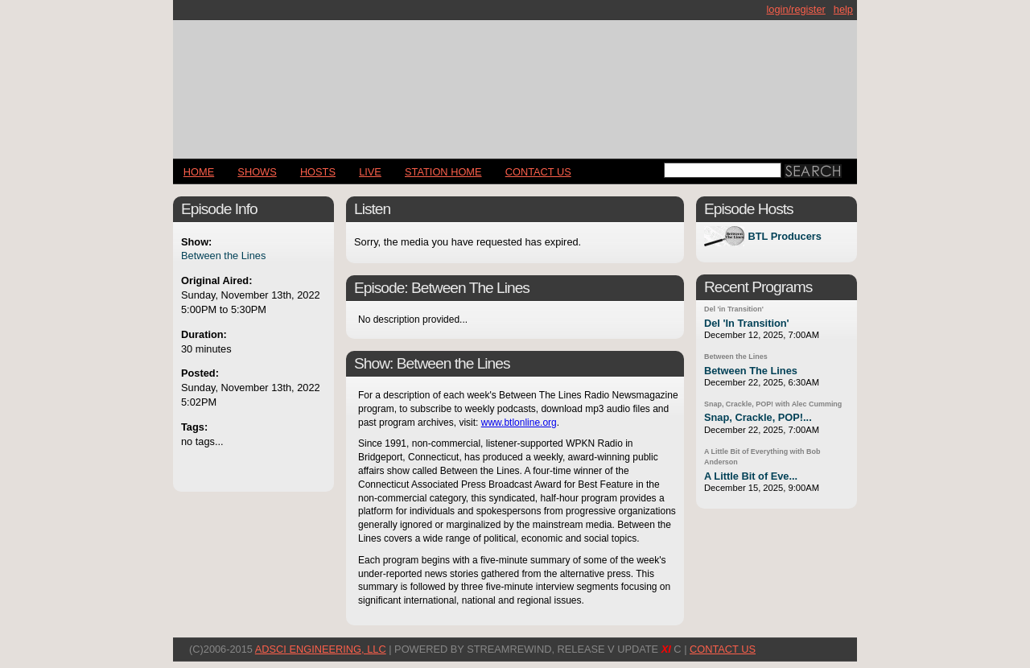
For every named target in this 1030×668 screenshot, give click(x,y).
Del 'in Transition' (734, 309)
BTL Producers (785, 236)
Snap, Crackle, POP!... (758, 417)
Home (198, 172)
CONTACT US (538, 172)
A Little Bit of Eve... (750, 476)
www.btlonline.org (519, 422)
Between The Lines (750, 371)
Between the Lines (223, 255)
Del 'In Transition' (746, 323)
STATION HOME (443, 172)
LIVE (370, 172)
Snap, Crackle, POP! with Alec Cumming (773, 404)
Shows (256, 172)
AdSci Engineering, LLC (320, 649)
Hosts (318, 172)
